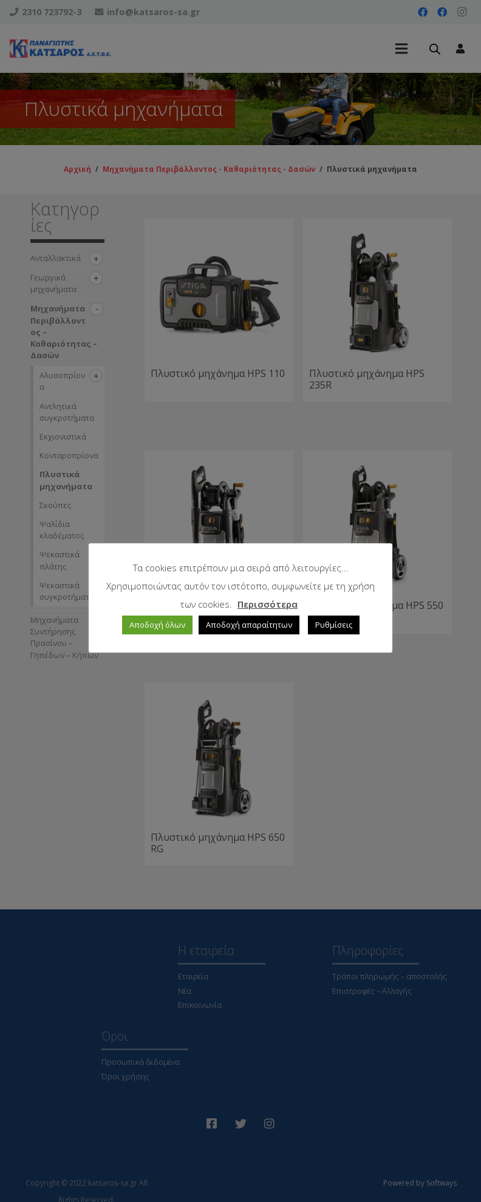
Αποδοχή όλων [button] (157, 624)
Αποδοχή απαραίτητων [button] (249, 624)
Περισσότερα (267, 604)
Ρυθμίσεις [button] (333, 624)
